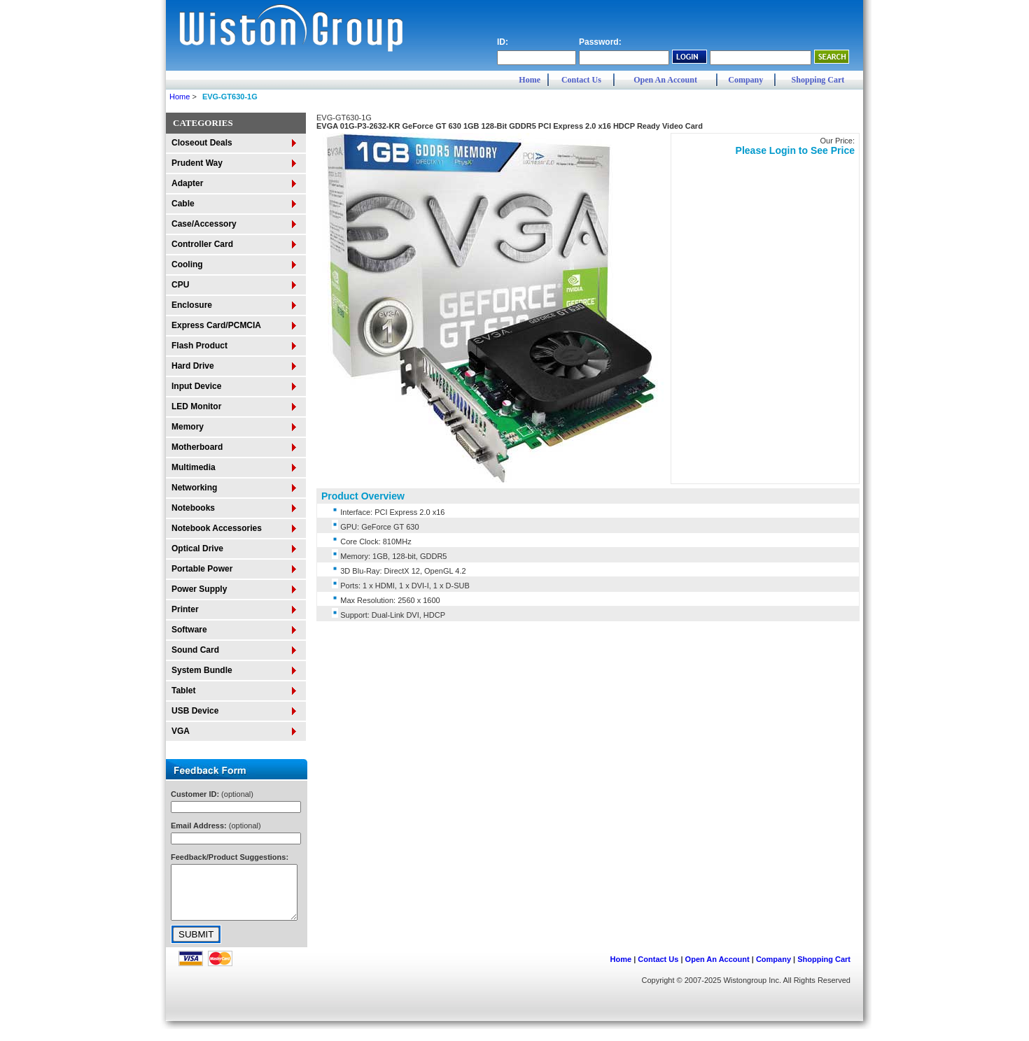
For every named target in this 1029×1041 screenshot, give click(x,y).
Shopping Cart (818, 80)
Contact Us (581, 80)
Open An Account (665, 80)
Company (745, 80)
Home (529, 80)
